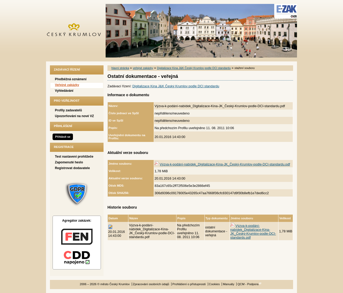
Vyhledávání (64, 91)
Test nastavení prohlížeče (74, 156)
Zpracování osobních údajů (151, 284)
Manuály (229, 284)
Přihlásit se (62, 136)
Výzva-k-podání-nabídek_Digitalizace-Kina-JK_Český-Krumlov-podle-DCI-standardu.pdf (225, 164)
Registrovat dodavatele (72, 168)
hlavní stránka (120, 68)
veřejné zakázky (143, 68)
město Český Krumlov (76, 31)
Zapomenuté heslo (69, 162)
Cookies (214, 284)
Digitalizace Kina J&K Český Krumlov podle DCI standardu (194, 68)
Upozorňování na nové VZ (74, 116)
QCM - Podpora (248, 284)
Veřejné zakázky (67, 85)
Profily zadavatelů (68, 110)
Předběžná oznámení (71, 79)
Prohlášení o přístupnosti (188, 284)
